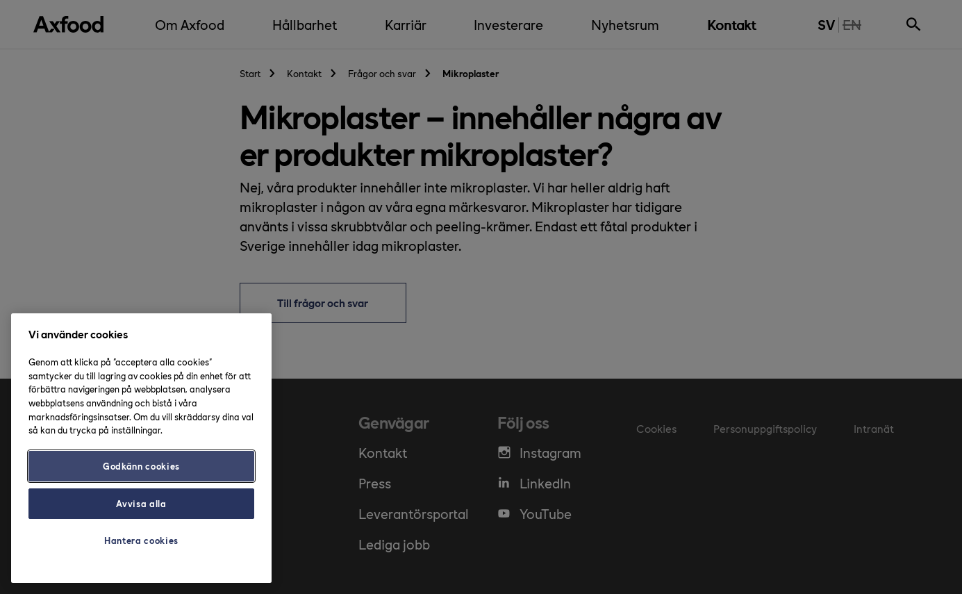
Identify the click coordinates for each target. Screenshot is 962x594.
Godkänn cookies (141, 466)
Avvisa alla (141, 503)
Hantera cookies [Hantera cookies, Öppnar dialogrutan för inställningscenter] (141, 540)
